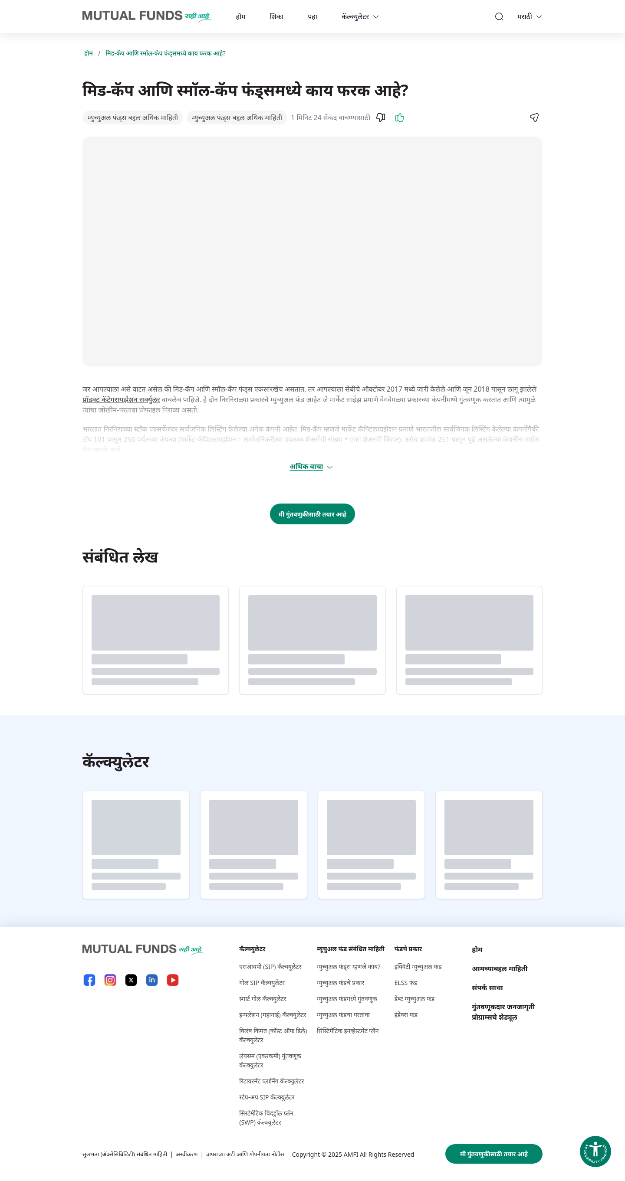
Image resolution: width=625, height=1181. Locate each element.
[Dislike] (380, 117)
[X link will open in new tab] (131, 980)
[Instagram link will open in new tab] (110, 980)
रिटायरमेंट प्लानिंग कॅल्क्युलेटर (271, 1081)
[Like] (400, 117)
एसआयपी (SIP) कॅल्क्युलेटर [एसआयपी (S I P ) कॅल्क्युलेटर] (270, 966)
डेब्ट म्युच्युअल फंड (415, 999)
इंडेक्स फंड (406, 1015)
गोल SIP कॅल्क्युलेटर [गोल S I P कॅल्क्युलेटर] (262, 982)
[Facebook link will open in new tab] (89, 980)
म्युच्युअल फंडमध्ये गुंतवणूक (347, 999)
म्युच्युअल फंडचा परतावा (343, 1015)
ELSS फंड (406, 982)
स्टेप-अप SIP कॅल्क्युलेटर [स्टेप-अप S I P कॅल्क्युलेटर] (266, 1097)
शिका (276, 16)
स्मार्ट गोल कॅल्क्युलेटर (262, 999)
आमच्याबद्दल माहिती (499, 968)
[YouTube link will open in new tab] (173, 980)
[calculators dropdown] (375, 16)
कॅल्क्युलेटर (355, 16)
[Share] (534, 117)
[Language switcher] (539, 16)
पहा (312, 16)
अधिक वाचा (312, 466)
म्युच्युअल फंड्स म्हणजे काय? (348, 966)
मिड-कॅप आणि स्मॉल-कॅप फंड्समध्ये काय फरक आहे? (165, 53)
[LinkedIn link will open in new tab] (152, 980)
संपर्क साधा (487, 987)
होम (241, 16)
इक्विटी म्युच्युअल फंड (418, 966)
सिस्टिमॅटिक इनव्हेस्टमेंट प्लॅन (347, 1031)
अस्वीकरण (193, 1154)
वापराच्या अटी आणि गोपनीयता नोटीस (255, 1154)
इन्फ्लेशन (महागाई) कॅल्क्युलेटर (272, 1015)
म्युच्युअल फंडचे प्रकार (340, 982)
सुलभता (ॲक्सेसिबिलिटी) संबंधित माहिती (127, 1154)
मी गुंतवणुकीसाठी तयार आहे (312, 514)
